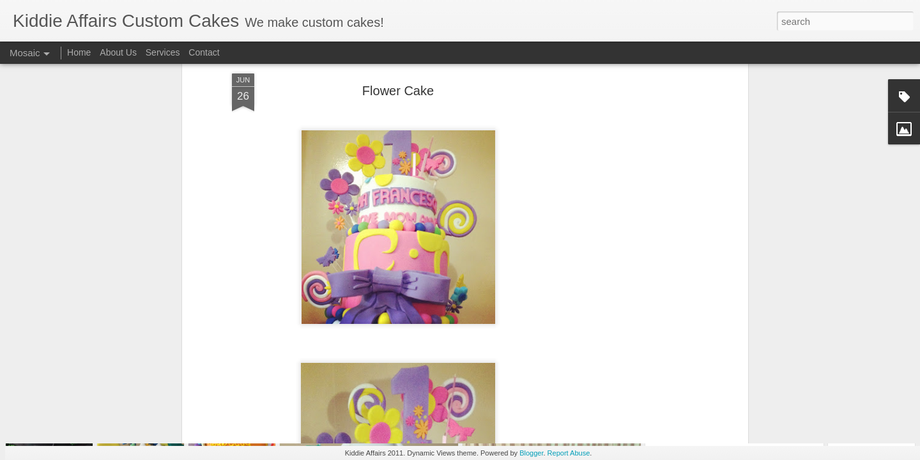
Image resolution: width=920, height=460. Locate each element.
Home (79, 52)
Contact (203, 52)
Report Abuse (569, 453)
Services (163, 52)
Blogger (531, 453)
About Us (118, 52)
